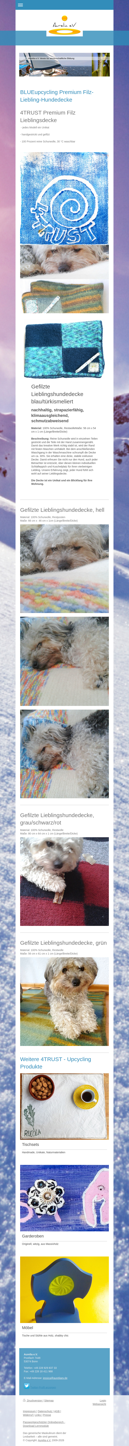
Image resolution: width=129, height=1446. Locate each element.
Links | (38, 1414)
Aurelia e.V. (44, 1440)
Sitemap (49, 1400)
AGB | (57, 1411)
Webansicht (99, 1404)
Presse (47, 1414)
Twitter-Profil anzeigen (43, 1387)
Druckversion (33, 1400)
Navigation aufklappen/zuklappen (64, 5)
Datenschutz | (46, 1411)
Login (103, 1400)
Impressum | (30, 1411)
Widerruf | (28, 1414)
